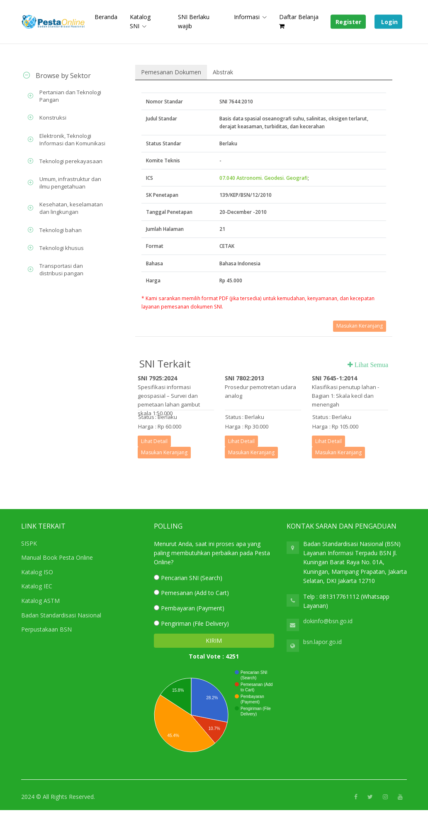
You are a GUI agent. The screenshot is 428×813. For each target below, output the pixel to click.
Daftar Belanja (299, 21)
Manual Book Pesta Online (57, 557)
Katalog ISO (37, 572)
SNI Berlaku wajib (193, 21)
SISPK (29, 543)
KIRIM (214, 640)
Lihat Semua (370, 364)
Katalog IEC (36, 586)
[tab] (64, 75)
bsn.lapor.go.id (322, 642)
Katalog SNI (140, 21)
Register (348, 22)
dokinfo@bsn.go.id (328, 621)
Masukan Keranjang (359, 325)
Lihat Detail (154, 441)
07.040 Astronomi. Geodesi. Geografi (263, 177)
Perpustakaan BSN (46, 629)
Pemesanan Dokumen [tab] (171, 72)
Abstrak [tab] (223, 72)
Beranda (106, 17)
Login (388, 22)
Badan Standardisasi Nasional (61, 615)
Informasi (247, 17)
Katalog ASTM (40, 601)
